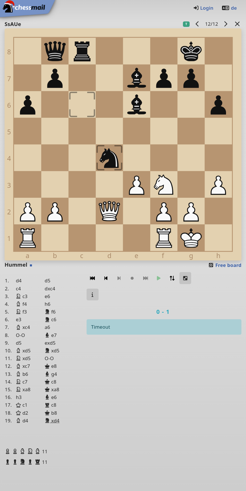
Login (203, 8)
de (229, 8)
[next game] (226, 24)
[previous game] (197, 24)
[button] (8, 451)
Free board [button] (224, 265)
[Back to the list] (237, 24)
